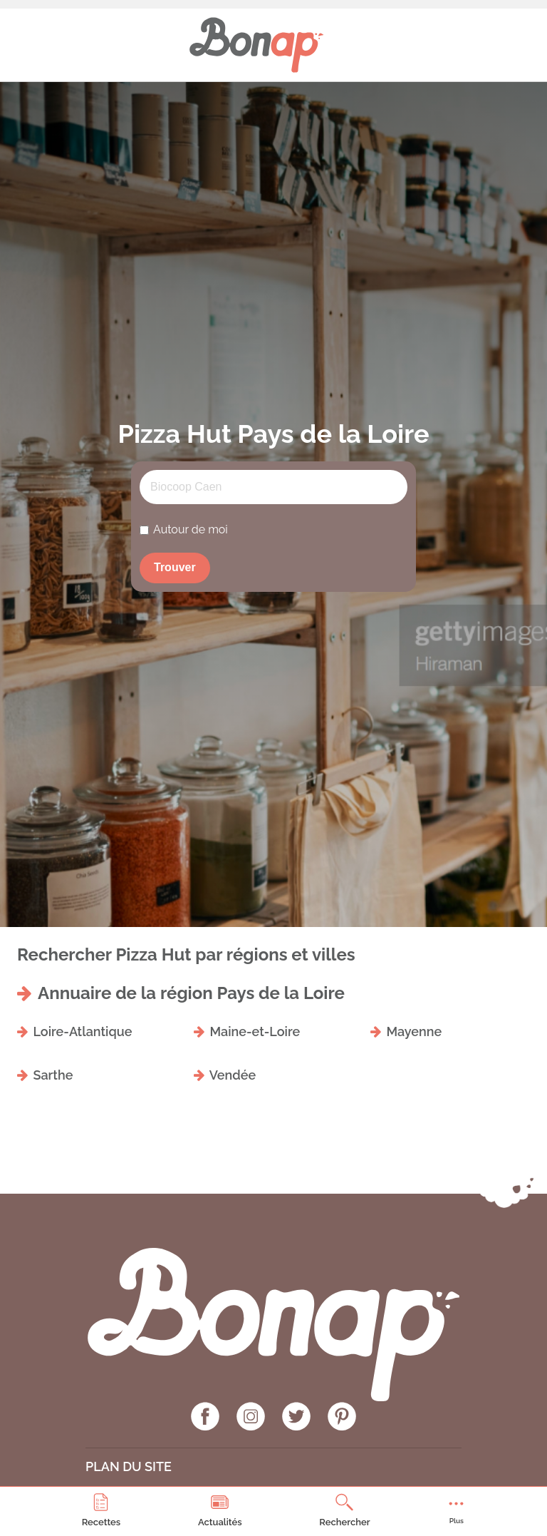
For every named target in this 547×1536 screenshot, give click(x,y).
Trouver (175, 567)
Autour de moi (190, 529)
